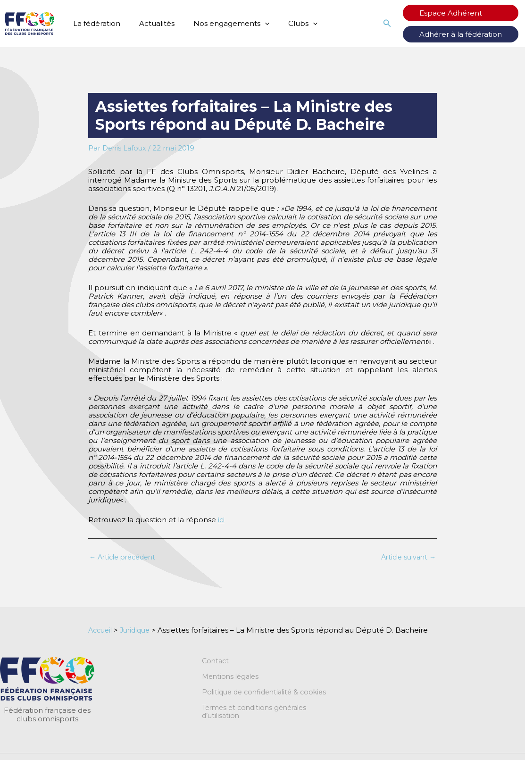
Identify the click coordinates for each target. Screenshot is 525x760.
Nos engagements (220, 23)
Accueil (101, 630)
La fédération (94, 23)
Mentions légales (232, 678)
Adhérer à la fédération (470, 34)
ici (221, 519)
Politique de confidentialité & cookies (268, 694)
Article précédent (125, 557)
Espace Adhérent (460, 12)
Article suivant (406, 557)
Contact (216, 662)
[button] (253, 23)
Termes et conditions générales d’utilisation (258, 714)
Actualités (149, 23)
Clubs (286, 23)
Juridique (139, 630)
